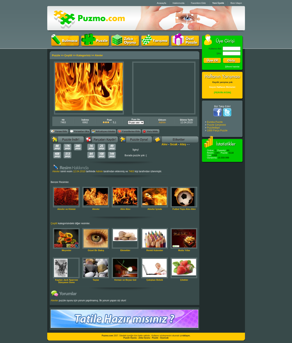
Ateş (183, 144)
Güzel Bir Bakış (96, 250)
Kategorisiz (83, 55)
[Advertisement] (163, 88)
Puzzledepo (213, 127)
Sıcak (174, 144)
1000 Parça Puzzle (217, 130)
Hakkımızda (178, 3)
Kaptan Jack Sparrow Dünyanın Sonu (66, 281)
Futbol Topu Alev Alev (184, 209)
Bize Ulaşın (236, 3)
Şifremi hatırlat (232, 66)
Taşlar (96, 280)
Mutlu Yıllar (184, 250)
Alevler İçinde (154, 209)
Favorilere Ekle (198, 3)
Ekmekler (125, 250)
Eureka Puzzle (215, 122)
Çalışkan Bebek (154, 280)
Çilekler (184, 280)
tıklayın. (186, 336)
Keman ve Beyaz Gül (125, 280)
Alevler (96, 209)
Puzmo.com (107, 336)
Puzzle (56, 55)
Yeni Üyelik (218, 3)
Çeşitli (68, 55)
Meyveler (66, 250)
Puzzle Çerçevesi (216, 124)
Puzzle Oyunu (130, 338)
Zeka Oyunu (144, 338)
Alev (164, 144)
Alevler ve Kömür (66, 209)
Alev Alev (125, 209)
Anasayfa (161, 3)
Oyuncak (164, 338)
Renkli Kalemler (154, 250)
